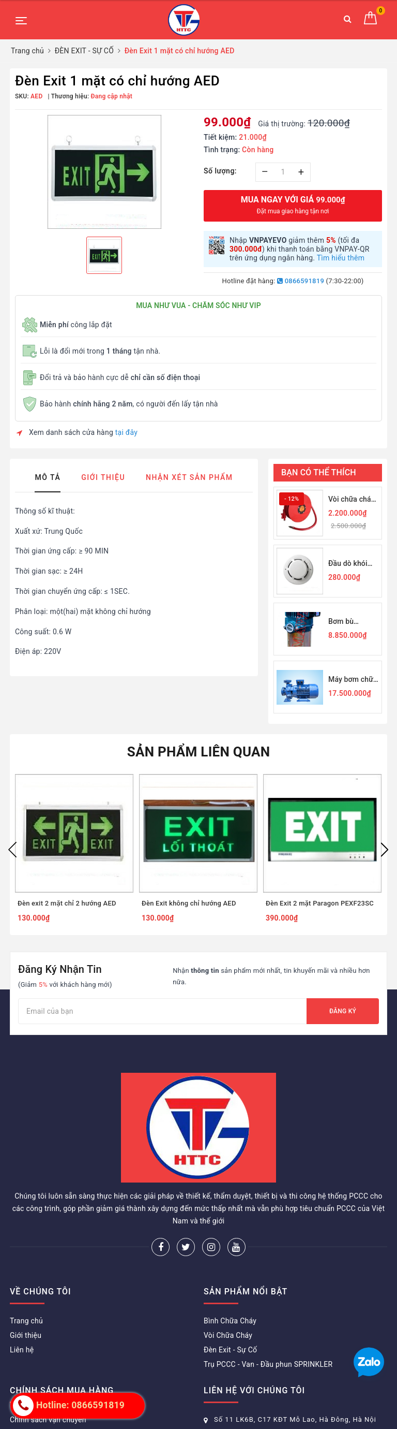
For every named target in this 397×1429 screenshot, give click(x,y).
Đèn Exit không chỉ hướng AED (189, 903)
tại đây (126, 432)
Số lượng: (220, 171)
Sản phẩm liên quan (198, 752)
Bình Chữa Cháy (230, 1321)
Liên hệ (22, 1350)
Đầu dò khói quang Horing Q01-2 (350, 564)
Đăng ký (342, 1011)
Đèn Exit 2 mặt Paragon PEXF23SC (320, 903)
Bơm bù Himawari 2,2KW (344, 622)
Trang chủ (26, 1321)
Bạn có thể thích (318, 472)
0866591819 (300, 281)
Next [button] (384, 849)
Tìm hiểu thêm (341, 258)
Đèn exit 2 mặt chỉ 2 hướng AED (67, 903)
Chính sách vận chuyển (48, 1420)
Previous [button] (12, 849)
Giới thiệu (25, 1335)
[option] (104, 172)
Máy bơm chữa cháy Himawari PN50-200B (352, 680)
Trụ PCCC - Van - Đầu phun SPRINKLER (268, 1364)
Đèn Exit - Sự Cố (230, 1350)
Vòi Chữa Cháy (228, 1335)
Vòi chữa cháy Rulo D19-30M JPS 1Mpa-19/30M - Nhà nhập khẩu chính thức (351, 500)
